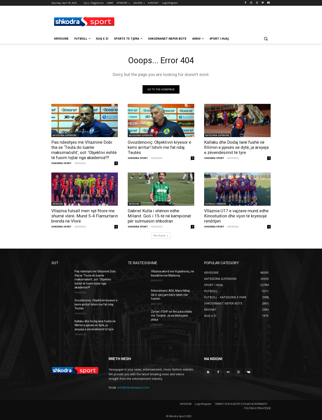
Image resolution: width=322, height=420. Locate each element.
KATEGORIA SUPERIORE (64, 135)
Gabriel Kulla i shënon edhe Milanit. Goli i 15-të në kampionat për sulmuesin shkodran (159, 216)
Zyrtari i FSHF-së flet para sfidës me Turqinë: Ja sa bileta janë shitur (171, 315)
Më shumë (161, 235)
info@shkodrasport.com (133, 387)
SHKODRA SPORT (61, 163)
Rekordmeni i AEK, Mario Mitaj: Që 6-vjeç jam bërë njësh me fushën (170, 294)
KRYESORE (58, 203)
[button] (266, 39)
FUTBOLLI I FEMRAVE (215, 203)
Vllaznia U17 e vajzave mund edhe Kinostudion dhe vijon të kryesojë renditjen (236, 216)
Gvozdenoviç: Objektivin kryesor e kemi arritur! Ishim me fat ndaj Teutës (159, 147)
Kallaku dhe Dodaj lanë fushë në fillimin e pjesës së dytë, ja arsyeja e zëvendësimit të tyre (236, 147)
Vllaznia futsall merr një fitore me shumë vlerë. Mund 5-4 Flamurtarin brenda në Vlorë (84, 216)
